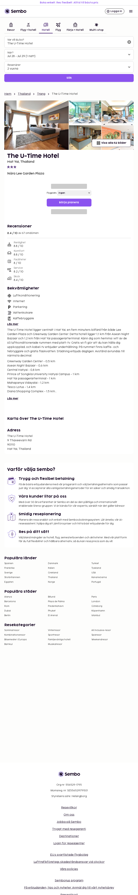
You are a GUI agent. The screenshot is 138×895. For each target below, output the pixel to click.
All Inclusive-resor (101, 630)
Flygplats (51, 193)
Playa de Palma (56, 601)
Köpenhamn (98, 610)
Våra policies (69, 869)
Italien (51, 568)
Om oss (69, 815)
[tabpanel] (69, 59)
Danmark (53, 563)
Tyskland (96, 568)
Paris (94, 597)
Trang (41, 94)
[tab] (11, 27)
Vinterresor (54, 630)
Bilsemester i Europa (15, 639)
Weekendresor (99, 639)
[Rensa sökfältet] (129, 42)
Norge (51, 582)
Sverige (8, 572)
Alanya (8, 597)
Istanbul (95, 615)
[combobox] (66, 43)
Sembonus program (69, 880)
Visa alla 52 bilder (111, 143)
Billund (51, 597)
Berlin (7, 615)
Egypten (8, 582)
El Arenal (53, 615)
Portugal (96, 582)
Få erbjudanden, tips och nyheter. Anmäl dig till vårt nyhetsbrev (69, 887)
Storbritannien (12, 577)
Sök (69, 78)
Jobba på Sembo (69, 822)
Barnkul (8, 644)
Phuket (52, 610)
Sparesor (96, 635)
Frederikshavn (56, 606)
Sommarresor (11, 630)
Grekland (53, 572)
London (95, 601)
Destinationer (69, 836)
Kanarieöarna (99, 577)
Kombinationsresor (14, 635)
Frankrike (9, 568)
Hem (7, 94)
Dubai (7, 610)
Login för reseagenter (69, 843)
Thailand (24, 94)
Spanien (8, 563)
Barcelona (10, 601)
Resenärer (14, 65)
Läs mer (12, 324)
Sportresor (54, 635)
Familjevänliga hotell (59, 639)
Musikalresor (55, 644)
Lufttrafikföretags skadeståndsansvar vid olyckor (69, 862)
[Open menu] (131, 11)
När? (10, 52)
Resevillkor (69, 807)
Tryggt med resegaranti (69, 829)
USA (93, 572)
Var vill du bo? (15, 39)
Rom (6, 606)
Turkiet (95, 563)
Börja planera (69, 202)
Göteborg (96, 606)
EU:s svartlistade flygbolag (69, 855)
